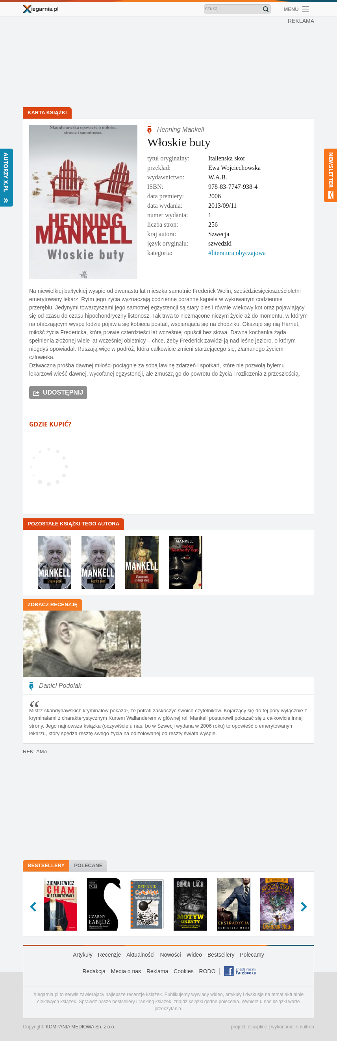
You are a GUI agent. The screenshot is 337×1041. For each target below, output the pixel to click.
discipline (257, 1027)
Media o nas (126, 971)
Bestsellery (46, 865)
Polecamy (252, 955)
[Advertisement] (170, 63)
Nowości (170, 955)
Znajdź (265, 9)
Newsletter (330, 175)
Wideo (194, 955)
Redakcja (94, 971)
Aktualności (140, 955)
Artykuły (83, 955)
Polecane (88, 865)
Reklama (157, 971)
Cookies (184, 971)
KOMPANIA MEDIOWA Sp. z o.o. (80, 1027)
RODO (207, 971)
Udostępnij (63, 392)
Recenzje (109, 955)
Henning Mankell (180, 129)
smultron (305, 1027)
